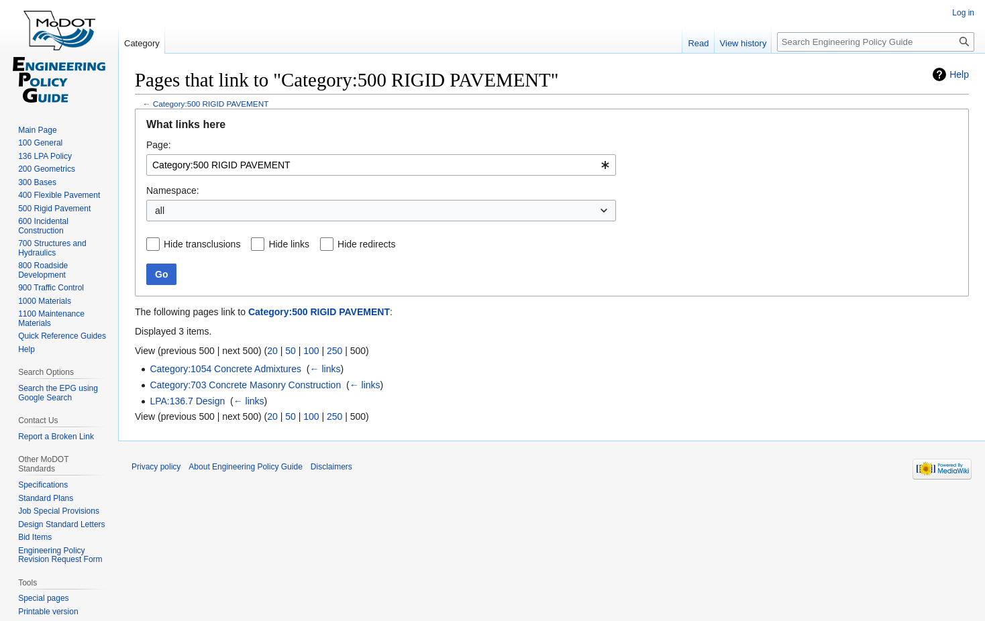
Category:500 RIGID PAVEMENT (211, 103)
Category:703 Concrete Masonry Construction (245, 385)
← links (325, 368)
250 (334, 350)
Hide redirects (366, 244)
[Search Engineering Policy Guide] (875, 42)
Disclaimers (331, 466)
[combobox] (381, 165)
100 (311, 350)
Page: (158, 144)
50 (290, 350)
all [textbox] (159, 210)
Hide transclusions (202, 244)
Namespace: (172, 190)
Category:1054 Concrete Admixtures (225, 368)
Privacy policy (156, 466)
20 (272, 350)
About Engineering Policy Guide (245, 466)
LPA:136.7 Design (187, 401)
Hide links (288, 244)
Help (959, 74)
